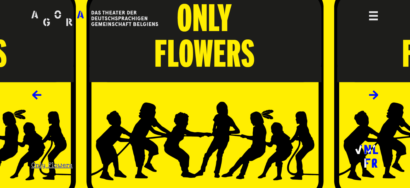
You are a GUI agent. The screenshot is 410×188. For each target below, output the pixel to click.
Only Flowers (52, 164)
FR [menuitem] (370, 162)
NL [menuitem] (371, 148)
